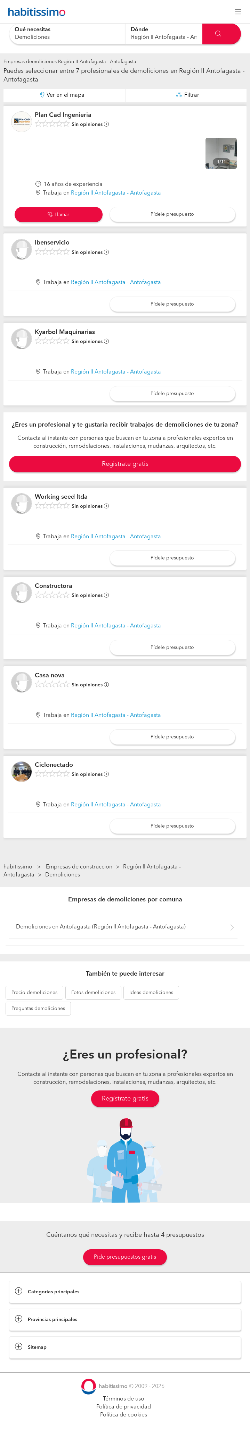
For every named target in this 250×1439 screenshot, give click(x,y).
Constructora (53, 586)
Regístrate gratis (125, 1099)
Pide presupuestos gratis (125, 1257)
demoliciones (34, 992)
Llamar (58, 214)
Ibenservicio (52, 243)
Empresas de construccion (79, 867)
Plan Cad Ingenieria (63, 115)
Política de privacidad (123, 1407)
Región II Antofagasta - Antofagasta (116, 193)
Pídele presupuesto (172, 214)
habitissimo (17, 867)
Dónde (139, 30)
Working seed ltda (61, 497)
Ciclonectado (54, 765)
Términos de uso (123, 1399)
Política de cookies (123, 1415)
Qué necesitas (32, 30)
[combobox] (67, 33)
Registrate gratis (125, 464)
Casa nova (50, 676)
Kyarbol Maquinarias (65, 332)
